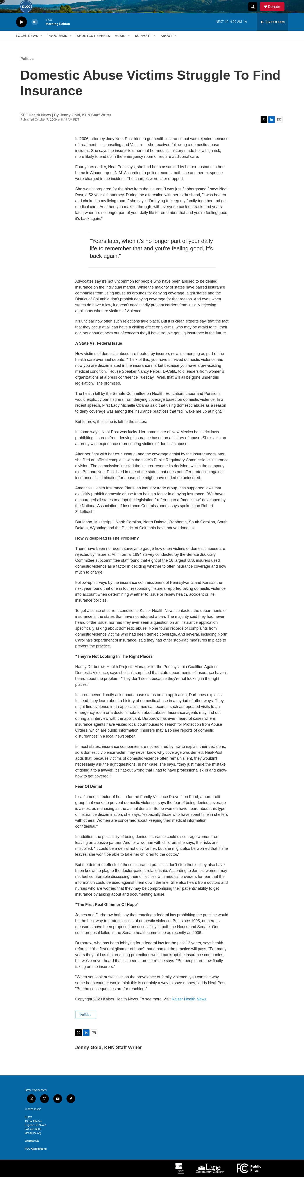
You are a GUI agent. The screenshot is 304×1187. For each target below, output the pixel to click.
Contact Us (32, 1150)
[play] (21, 31)
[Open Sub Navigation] (41, 45)
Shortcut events (93, 45)
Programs (57, 45)
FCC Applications (36, 1158)
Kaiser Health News (189, 1009)
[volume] (34, 32)
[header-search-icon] (254, 11)
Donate (277, 11)
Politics (27, 68)
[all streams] (272, 32)
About (166, 45)
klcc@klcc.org (33, 1142)
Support (143, 45)
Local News (27, 45)
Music (119, 45)
